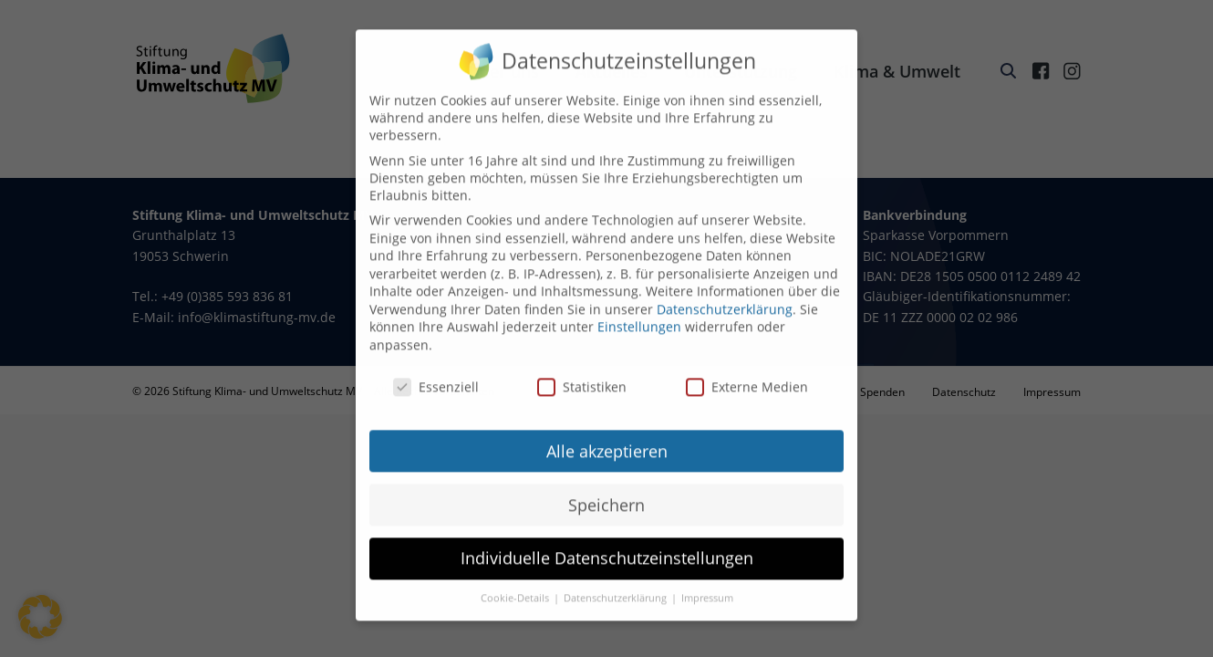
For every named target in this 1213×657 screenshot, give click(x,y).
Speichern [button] (606, 491)
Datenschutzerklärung (725, 295)
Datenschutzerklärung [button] (616, 585)
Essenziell (436, 372)
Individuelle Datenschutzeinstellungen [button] (607, 545)
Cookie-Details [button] (516, 585)
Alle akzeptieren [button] (607, 437)
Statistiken (582, 372)
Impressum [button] (707, 585)
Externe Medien (747, 372)
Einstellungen (639, 313)
